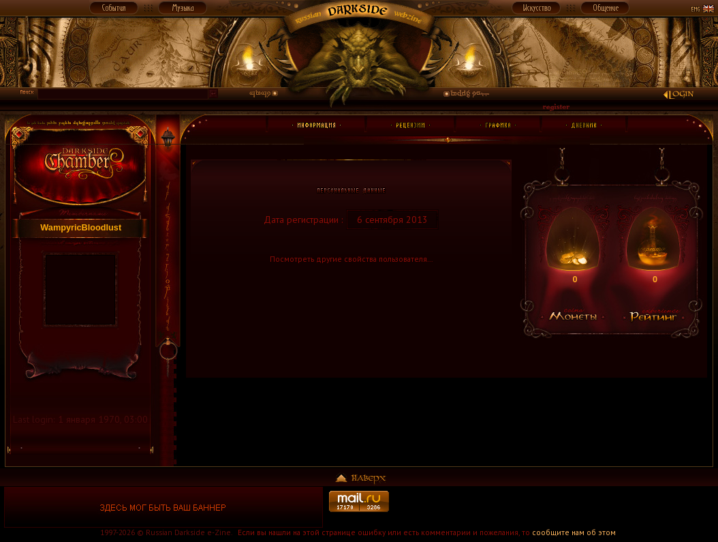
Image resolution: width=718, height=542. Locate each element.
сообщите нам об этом (574, 532)
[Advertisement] (554, 507)
